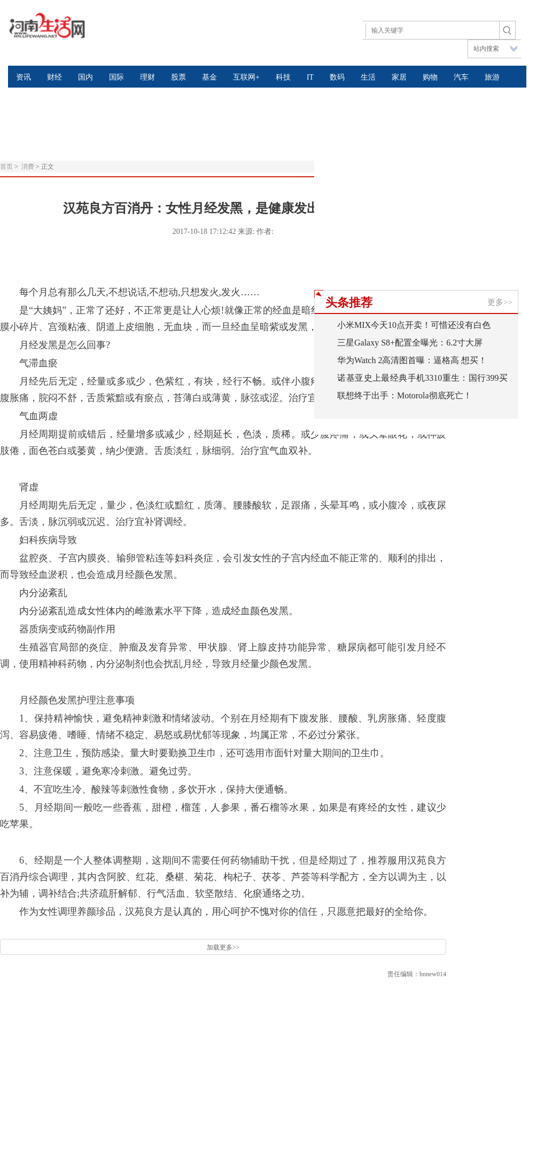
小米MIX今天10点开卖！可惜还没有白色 (414, 324)
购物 (430, 77)
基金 (209, 77)
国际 (116, 77)
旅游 (492, 77)
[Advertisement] (259, 114)
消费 (27, 166)
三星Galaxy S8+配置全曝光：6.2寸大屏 (410, 342)
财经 (54, 77)
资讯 (23, 77)
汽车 (461, 77)
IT (310, 77)
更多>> (499, 302)
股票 (178, 77)
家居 (399, 77)
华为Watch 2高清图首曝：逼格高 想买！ (412, 360)
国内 (85, 77)
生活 (368, 77)
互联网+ (246, 77)
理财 (147, 77)
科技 (283, 77)
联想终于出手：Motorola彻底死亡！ (404, 395)
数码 (337, 77)
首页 (6, 166)
